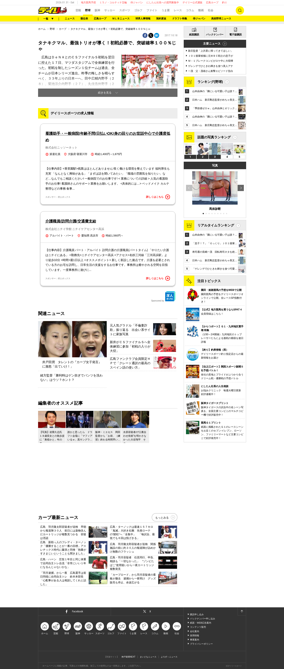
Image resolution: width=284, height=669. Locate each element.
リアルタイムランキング (215, 225)
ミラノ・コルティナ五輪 (113, 2)
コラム (190, 10)
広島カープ (212, 2)
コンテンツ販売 (198, 627)
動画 (201, 10)
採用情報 (194, 635)
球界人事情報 (142, 18)
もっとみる (162, 517)
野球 (88, 10)
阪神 (97, 10)
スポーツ (124, 10)
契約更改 (161, 18)
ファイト (151, 10)
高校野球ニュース (221, 18)
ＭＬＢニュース (121, 18)
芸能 (78, 10)
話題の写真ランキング (214, 137)
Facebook (77, 611)
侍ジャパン (136, 2)
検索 (240, 10)
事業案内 (194, 639)
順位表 (84, 18)
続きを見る (105, 92)
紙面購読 (194, 34)
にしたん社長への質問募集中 (162, 2)
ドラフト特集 (179, 18)
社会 (210, 10)
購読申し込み (197, 614)
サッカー (109, 10)
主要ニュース (212, 43)
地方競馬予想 (88, 2)
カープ (62, 29)
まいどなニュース (148, 657)
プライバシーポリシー (201, 644)
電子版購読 (235, 34)
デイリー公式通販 (192, 2)
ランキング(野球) (210, 82)
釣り (224, 2)
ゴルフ (138, 10)
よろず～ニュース (169, 657)
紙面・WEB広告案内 (200, 622)
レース (178, 10)
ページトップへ (242, 611)
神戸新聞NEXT (128, 657)
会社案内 (194, 631)
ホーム (42, 29)
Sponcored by (163, 296)
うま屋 (165, 10)
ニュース (70, 18)
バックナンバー (214, 34)
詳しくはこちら (158, 196)
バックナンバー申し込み (202, 618)
